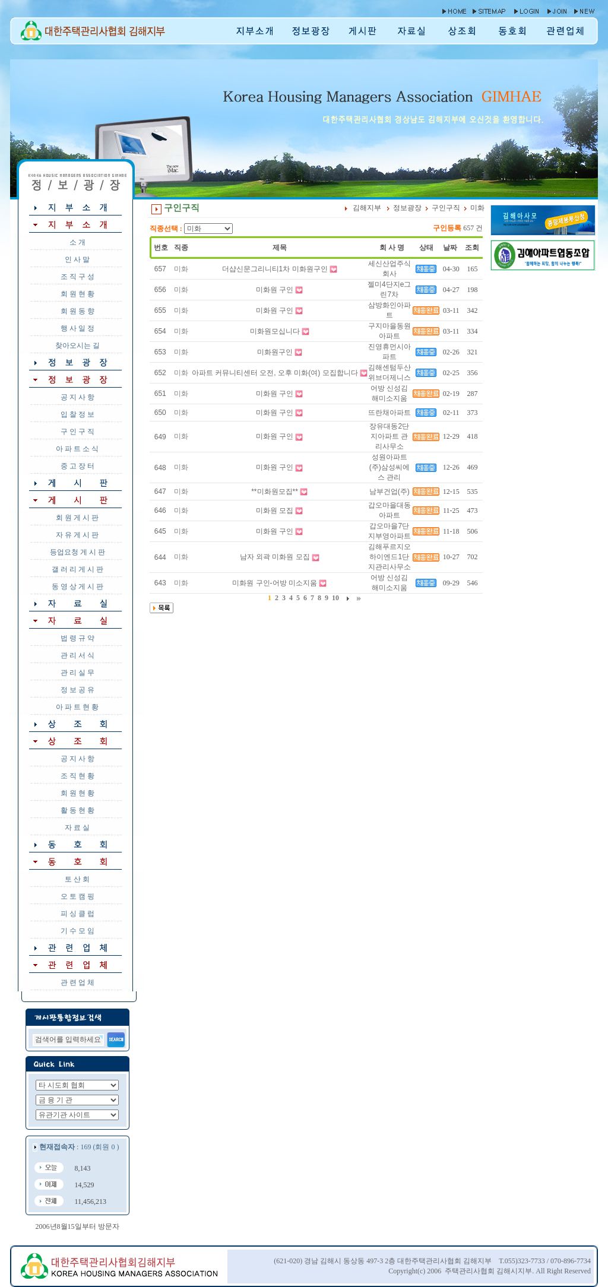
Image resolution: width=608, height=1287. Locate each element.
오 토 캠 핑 (77, 896)
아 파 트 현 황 (77, 707)
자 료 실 (77, 827)
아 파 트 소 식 (77, 449)
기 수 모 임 (77, 931)
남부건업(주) (389, 491)
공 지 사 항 (77, 397)
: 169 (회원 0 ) (79, 1147)
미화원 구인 (274, 290)
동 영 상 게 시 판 (77, 586)
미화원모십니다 (275, 331)
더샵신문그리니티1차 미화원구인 (275, 269)
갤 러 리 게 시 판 (77, 569)
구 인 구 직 (77, 431)
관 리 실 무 (77, 672)
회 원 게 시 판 (77, 517)
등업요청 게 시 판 (77, 552)
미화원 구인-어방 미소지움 (274, 583)
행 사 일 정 (77, 328)
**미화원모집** (274, 491)
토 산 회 (77, 879)
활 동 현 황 (77, 810)
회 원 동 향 (77, 311)
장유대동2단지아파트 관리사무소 (389, 436)
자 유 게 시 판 (77, 535)
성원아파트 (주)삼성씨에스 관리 (389, 467)
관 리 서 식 (77, 655)
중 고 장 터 (77, 466)
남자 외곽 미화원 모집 (275, 557)
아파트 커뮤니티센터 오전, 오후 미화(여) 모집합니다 (275, 373)
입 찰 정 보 (77, 414)
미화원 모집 (274, 510)
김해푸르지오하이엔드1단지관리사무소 (389, 557)
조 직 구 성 (77, 276)
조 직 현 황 (77, 776)
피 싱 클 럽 (77, 913)
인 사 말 (77, 259)
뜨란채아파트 (389, 412)
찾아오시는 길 (77, 345)
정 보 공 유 (77, 690)
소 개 (77, 242)
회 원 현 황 (77, 294)
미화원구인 (275, 352)
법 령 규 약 (77, 638)
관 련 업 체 (77, 982)
